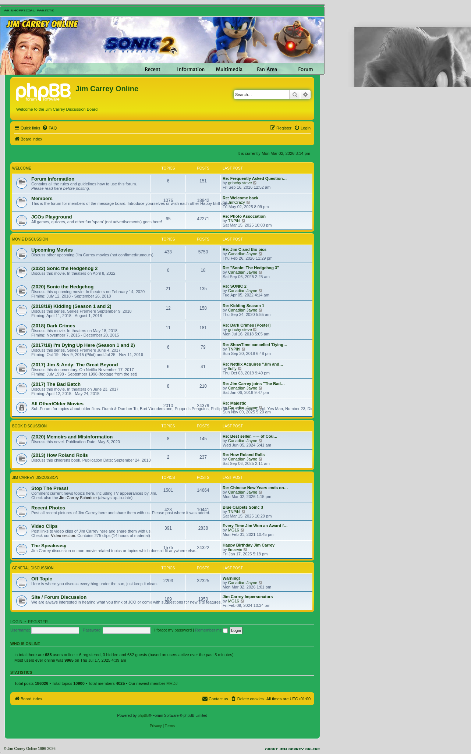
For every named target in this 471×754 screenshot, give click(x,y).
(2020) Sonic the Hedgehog (62, 286)
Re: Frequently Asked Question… (255, 178)
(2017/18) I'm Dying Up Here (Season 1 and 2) (83, 345)
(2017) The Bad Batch (56, 384)
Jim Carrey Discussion (35, 478)
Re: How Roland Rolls (244, 454)
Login (16, 621)
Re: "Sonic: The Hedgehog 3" (251, 268)
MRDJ (172, 683)
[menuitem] (49, 128)
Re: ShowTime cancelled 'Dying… (255, 344)
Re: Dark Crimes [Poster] (246, 325)
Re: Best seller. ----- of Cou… (250, 436)
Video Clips (44, 526)
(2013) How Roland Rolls (59, 455)
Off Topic (41, 578)
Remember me (211, 630)
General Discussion (32, 568)
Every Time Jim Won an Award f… (255, 525)
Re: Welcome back (240, 198)
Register (38, 621)
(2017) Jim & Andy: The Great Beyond (74, 364)
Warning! (231, 578)
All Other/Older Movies (57, 403)
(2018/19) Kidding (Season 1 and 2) (71, 306)
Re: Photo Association (244, 216)
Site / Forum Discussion (58, 597)
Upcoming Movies (52, 250)
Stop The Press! (49, 488)
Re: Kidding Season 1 (243, 305)
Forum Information (52, 179)
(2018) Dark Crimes (53, 325)
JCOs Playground (51, 217)
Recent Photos (48, 508)
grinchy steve (240, 183)
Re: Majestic (234, 403)
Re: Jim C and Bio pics (244, 249)
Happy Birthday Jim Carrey (249, 545)
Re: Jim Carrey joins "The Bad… (254, 383)
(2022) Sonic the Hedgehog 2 (64, 268)
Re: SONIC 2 (235, 286)
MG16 (233, 530)
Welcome (21, 168)
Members (42, 198)
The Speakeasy (48, 545)
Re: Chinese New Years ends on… (255, 488)
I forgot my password (173, 630)
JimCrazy (236, 202)
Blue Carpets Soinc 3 (243, 507)
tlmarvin (235, 549)
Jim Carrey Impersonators (248, 596)
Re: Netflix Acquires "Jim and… (253, 364)
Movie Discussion (30, 239)
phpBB (143, 716)
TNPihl (234, 220)
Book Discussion (29, 426)
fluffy (232, 368)
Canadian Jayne (243, 254)
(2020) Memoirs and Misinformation (72, 437)
